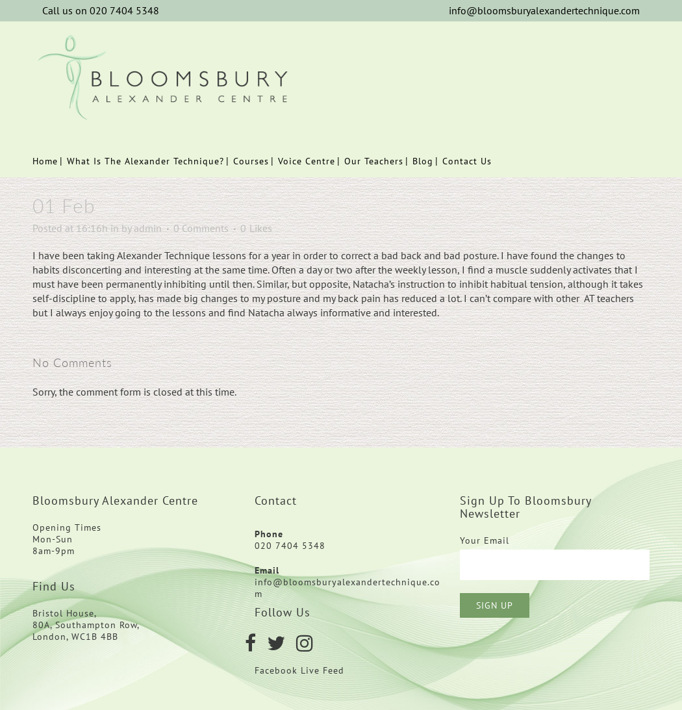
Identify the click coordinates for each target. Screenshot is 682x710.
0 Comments (201, 228)
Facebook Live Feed (301, 670)
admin (148, 228)
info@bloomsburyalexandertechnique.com (544, 10)
